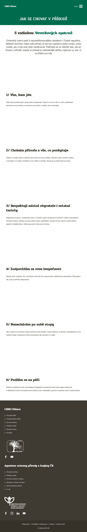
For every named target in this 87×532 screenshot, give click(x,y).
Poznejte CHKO (11, 415)
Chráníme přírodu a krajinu (15, 479)
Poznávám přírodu (12, 472)
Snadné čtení (60, 524)
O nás (8, 489)
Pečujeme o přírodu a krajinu (16, 482)
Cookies (51, 524)
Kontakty (9, 433)
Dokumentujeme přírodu (14, 486)
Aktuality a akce (11, 429)
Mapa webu (25, 524)
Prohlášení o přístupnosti (39, 524)
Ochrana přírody (12, 422)
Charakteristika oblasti (14, 419)
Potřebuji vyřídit (11, 426)
